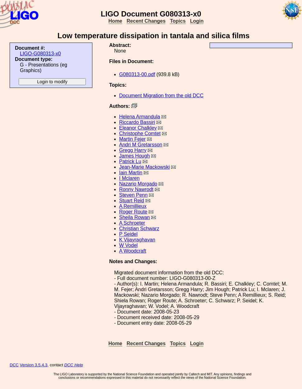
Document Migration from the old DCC (161, 95)
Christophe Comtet (139, 133)
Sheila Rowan (134, 217)
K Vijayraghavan (137, 239)
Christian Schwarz (139, 228)
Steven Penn (133, 195)
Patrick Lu (130, 161)
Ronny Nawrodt (136, 189)
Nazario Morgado (138, 183)
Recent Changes (146, 21)
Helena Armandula (139, 116)
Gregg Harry (132, 150)
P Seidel (128, 234)
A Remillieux (132, 206)
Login (197, 21)
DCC (14, 365)
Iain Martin (130, 172)
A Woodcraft (132, 251)
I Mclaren (129, 178)
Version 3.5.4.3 (34, 365)
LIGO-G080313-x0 (40, 53)
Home (115, 21)
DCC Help (73, 365)
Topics (177, 21)
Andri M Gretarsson (140, 144)
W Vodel (128, 245)
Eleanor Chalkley (138, 127)
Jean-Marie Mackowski (144, 167)
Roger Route (133, 211)
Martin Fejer (132, 139)
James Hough (134, 155)
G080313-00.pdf (137, 74)
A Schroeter (132, 223)
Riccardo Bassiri (137, 122)
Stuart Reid (131, 200)
